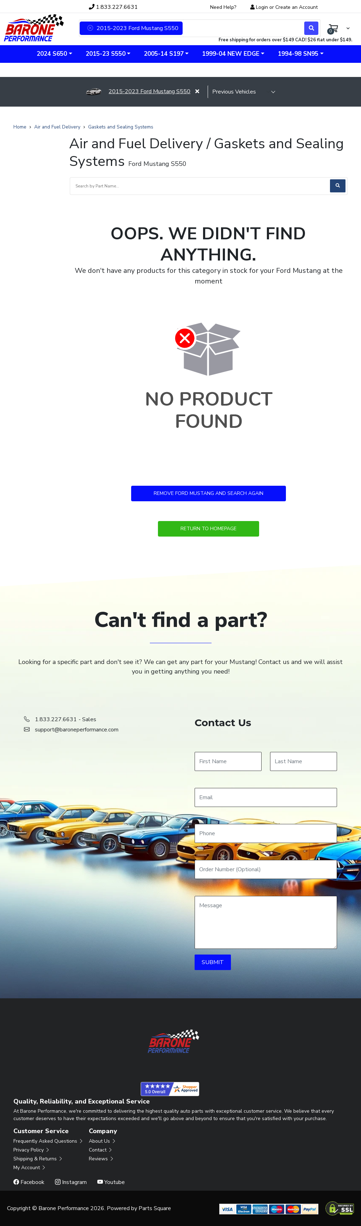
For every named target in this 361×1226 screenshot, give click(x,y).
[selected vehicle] (241, 91)
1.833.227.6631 (113, 7)
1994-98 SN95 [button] (298, 54)
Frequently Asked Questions (48, 1141)
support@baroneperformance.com (76, 730)
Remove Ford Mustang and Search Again (208, 493)
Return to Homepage (208, 528)
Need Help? (223, 7)
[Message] (266, 922)
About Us (102, 1141)
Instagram (71, 1182)
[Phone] (266, 833)
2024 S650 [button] (52, 54)
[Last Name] (303, 761)
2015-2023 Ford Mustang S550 (138, 91)
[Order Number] (266, 869)
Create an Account (296, 7)
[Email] (266, 797)
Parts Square (155, 1208)
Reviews (101, 1158)
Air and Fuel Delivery (57, 127)
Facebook (28, 1182)
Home (19, 127)
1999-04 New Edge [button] (230, 54)
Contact (101, 1150)
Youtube (111, 1182)
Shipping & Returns (38, 1158)
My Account (29, 1167)
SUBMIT (213, 962)
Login (262, 7)
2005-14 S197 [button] (164, 54)
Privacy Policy (31, 1150)
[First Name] (228, 761)
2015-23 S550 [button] (106, 54)
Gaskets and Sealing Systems (120, 127)
